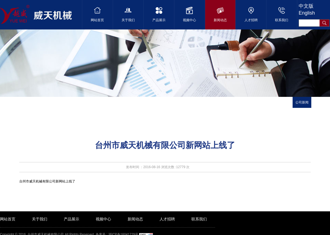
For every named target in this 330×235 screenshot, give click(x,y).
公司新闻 (302, 102)
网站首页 (7, 219)
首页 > (32, 104)
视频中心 (103, 219)
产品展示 (71, 219)
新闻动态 (135, 219)
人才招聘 (167, 219)
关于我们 (39, 219)
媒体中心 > (48, 104)
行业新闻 (320, 102)
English (307, 13)
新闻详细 (66, 104)
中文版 (306, 6)
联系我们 (199, 219)
